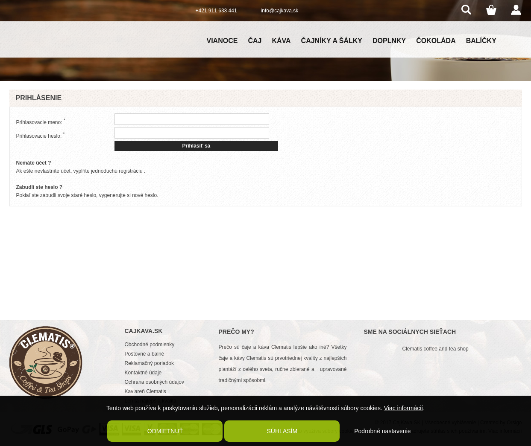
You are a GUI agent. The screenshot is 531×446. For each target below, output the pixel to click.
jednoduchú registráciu (117, 171)
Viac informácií (403, 408)
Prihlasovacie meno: (40, 121)
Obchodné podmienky (150, 345)
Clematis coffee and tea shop (435, 349)
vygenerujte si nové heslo (128, 195)
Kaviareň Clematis (145, 391)
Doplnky (389, 40)
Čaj (254, 40)
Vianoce (222, 40)
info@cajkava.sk (280, 11)
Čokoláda (435, 40)
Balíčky (481, 40)
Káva (281, 40)
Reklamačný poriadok (149, 363)
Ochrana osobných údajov (154, 382)
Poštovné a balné (144, 354)
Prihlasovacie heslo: (40, 135)
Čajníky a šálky (331, 40)
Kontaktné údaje (143, 373)
